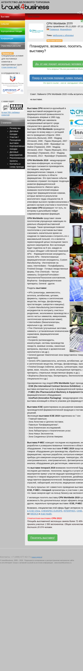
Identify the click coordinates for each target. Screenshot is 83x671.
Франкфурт (66, 29)
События (5, 24)
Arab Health (46, 514)
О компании (6, 123)
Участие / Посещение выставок (15, 140)
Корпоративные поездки (11, 31)
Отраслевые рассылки (11, 46)
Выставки (5, 16)
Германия (54, 29)
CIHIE (79, 511)
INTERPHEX (69, 511)
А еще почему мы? (9, 67)
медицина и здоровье (63, 35)
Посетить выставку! (42, 537)
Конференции (7, 38)
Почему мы (15, 128)
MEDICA (34, 514)
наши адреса (37, 557)
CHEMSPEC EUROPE (51, 511)
